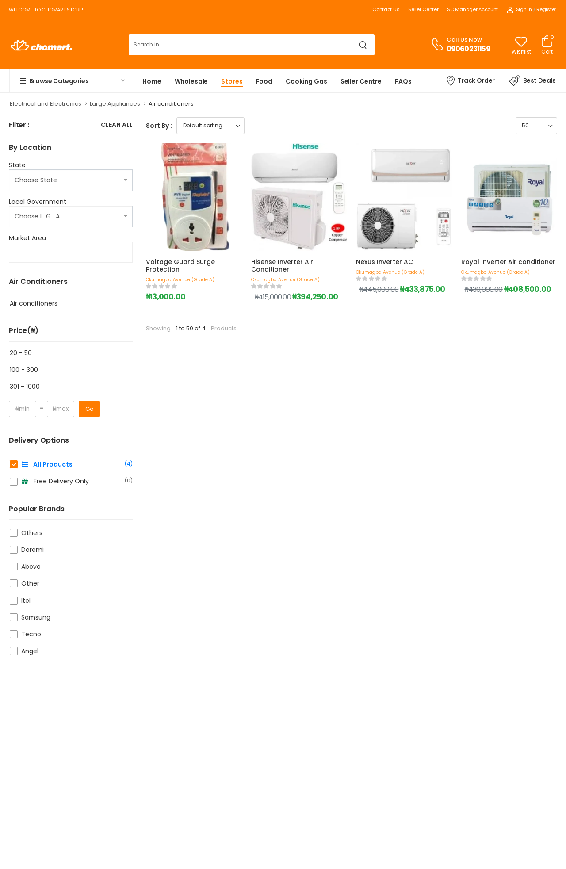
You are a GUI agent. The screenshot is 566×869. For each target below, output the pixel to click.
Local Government (37, 201)
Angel (29, 651)
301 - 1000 (25, 386)
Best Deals (532, 81)
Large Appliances (115, 104)
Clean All (117, 125)
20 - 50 (21, 352)
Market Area (27, 238)
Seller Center (423, 9)
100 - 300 (24, 369)
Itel (26, 600)
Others (31, 532)
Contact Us (385, 9)
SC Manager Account (472, 9)
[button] (71, 80)
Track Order (470, 80)
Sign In (519, 9)
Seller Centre (361, 81)
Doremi (32, 549)
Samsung (35, 617)
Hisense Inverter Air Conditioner (282, 265)
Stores (231, 81)
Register (546, 9)
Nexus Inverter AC (384, 261)
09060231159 (468, 49)
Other (30, 583)
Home (151, 81)
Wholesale (191, 81)
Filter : (19, 125)
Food (264, 81)
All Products (77, 464)
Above (31, 566)
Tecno (31, 634)
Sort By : (159, 125)
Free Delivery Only (77, 481)
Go (89, 409)
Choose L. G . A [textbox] (37, 216)
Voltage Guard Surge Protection (180, 265)
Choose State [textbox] (36, 180)
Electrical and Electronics (45, 104)
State (17, 165)
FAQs (403, 81)
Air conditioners (33, 303)
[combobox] (71, 180)
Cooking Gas (306, 81)
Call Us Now (464, 39)
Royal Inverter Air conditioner (508, 261)
